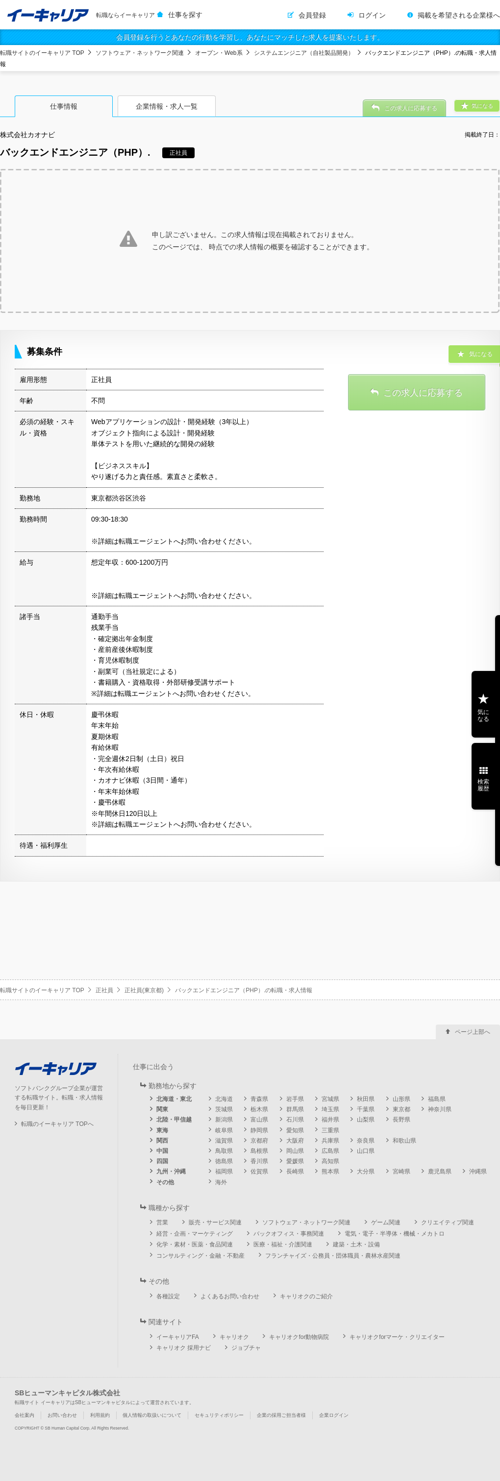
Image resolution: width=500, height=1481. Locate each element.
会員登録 (312, 15)
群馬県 (295, 1109)
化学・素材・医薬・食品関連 (194, 1244)
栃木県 (259, 1109)
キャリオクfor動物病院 (299, 1337)
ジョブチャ (246, 1347)
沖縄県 (478, 1171)
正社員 (104, 990)
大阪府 (295, 1140)
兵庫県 (330, 1140)
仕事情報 (63, 106)
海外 (221, 1182)
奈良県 (366, 1140)
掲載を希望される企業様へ (459, 15)
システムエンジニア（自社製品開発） (304, 52)
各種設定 (168, 1296)
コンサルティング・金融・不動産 (200, 1255)
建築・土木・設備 (356, 1244)
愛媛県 (295, 1161)
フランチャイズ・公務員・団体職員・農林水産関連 (332, 1255)
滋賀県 (224, 1140)
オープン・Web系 (218, 52)
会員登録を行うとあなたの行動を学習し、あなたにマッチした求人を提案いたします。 (250, 37)
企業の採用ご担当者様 (281, 1415)
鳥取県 (224, 1150)
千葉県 (366, 1109)
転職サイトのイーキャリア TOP (42, 52)
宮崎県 (401, 1171)
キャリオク (234, 1337)
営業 (162, 1222)
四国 (162, 1161)
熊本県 (330, 1171)
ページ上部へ (472, 1031)
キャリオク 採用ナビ (183, 1347)
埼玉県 (330, 1109)
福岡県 (224, 1171)
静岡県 (259, 1130)
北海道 (224, 1099)
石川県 (295, 1119)
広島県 (330, 1150)
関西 (162, 1140)
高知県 (330, 1161)
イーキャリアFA (177, 1337)
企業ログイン (334, 1415)
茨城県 (224, 1109)
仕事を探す (185, 15)
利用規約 (100, 1415)
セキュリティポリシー (219, 1415)
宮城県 (330, 1099)
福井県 (330, 1119)
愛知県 (295, 1130)
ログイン (372, 15)
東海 (162, 1130)
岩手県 (295, 1099)
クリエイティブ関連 (447, 1222)
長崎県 (295, 1171)
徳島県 (224, 1161)
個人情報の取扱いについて (152, 1415)
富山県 (259, 1119)
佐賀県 (259, 1171)
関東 (162, 1109)
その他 (165, 1182)
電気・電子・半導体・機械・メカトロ (395, 1233)
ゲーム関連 (385, 1222)
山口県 (366, 1150)
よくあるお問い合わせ (229, 1296)
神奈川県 (439, 1109)
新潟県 (224, 1119)
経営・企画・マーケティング (194, 1233)
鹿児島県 (439, 1171)
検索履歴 (483, 785)
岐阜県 (224, 1130)
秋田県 (366, 1099)
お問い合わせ (62, 1415)
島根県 (259, 1150)
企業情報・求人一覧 (167, 106)
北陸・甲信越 (174, 1119)
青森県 (259, 1099)
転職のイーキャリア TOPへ (57, 1124)
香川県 (259, 1161)
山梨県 (366, 1119)
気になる (483, 715)
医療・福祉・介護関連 (282, 1244)
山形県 (401, 1099)
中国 (162, 1150)
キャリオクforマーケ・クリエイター (397, 1337)
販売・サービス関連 (215, 1222)
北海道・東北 (174, 1099)
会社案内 (24, 1415)
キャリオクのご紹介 (306, 1296)
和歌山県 (404, 1140)
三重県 (330, 1130)
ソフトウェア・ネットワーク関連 (140, 52)
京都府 (259, 1140)
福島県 (437, 1099)
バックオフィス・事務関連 (288, 1233)
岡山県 (295, 1150)
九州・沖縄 (171, 1171)
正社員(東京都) (144, 990)
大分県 (366, 1171)
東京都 (401, 1109)
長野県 (401, 1119)
